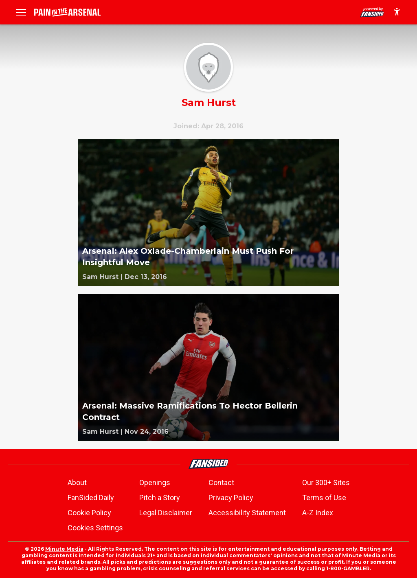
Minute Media (64, 549)
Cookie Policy (89, 512)
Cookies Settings (95, 527)
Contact (221, 482)
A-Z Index (317, 512)
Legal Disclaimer (165, 512)
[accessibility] (397, 12)
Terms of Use (324, 497)
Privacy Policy (230, 497)
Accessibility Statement (247, 512)
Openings (154, 482)
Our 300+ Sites (326, 482)
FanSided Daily (91, 497)
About (77, 482)
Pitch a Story (159, 497)
